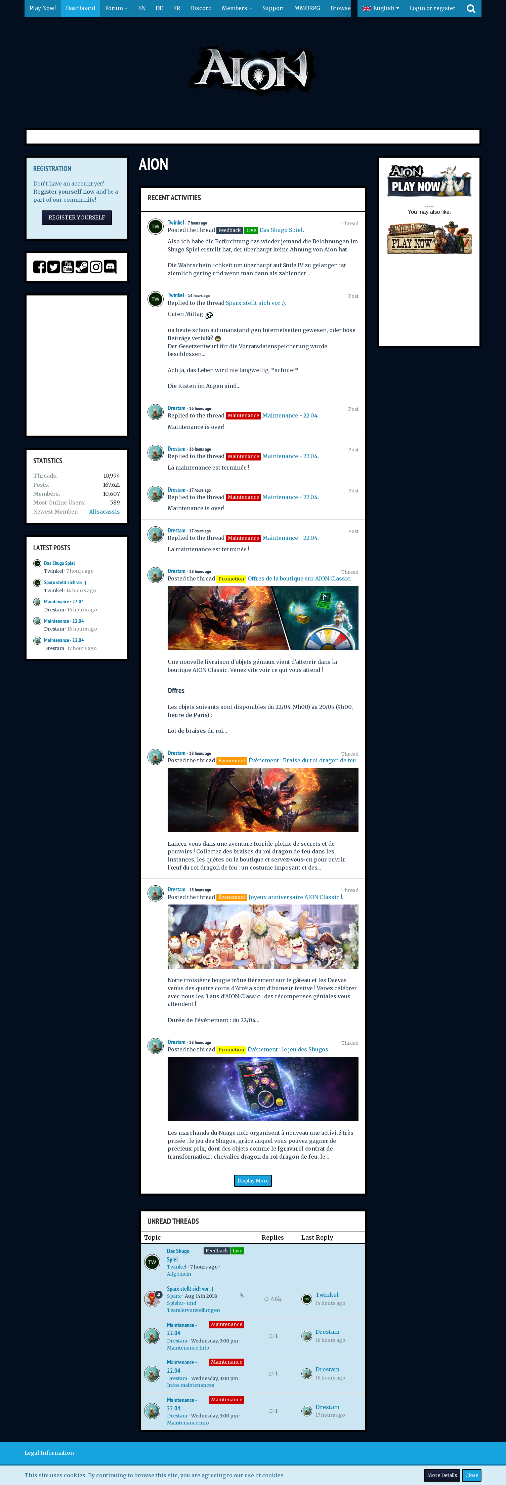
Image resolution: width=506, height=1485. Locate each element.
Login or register (432, 8)
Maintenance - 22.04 (64, 601)
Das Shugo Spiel (59, 563)
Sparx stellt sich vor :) (65, 582)
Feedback (217, 1251)
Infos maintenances (190, 1385)
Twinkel (53, 571)
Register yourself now (64, 191)
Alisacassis (104, 511)
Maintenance (226, 1324)
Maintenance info (188, 1423)
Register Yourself (76, 217)
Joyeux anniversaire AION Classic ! (295, 897)
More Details (442, 1475)
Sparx (174, 1296)
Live (237, 1251)
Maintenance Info (188, 1348)
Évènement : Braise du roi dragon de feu (302, 760)
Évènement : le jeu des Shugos (288, 1049)
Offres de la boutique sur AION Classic (299, 578)
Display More (253, 1181)
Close (471, 1475)
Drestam (54, 610)
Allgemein (179, 1274)
